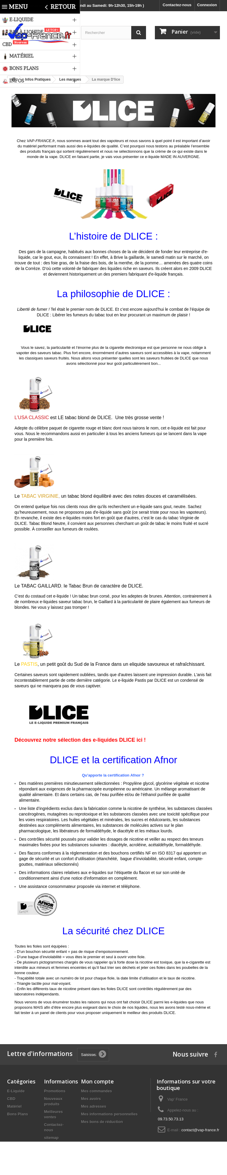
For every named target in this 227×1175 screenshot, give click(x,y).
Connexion (207, 5)
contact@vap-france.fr (200, 1130)
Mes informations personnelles (109, 1114)
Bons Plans (17, 1114)
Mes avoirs (91, 1098)
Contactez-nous (177, 5)
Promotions (54, 1091)
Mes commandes (96, 1091)
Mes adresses (93, 1106)
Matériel (14, 1106)
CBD (11, 1098)
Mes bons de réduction (102, 1121)
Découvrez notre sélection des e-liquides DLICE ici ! (80, 740)
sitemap (51, 1137)
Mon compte (97, 1081)
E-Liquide (16, 1091)
